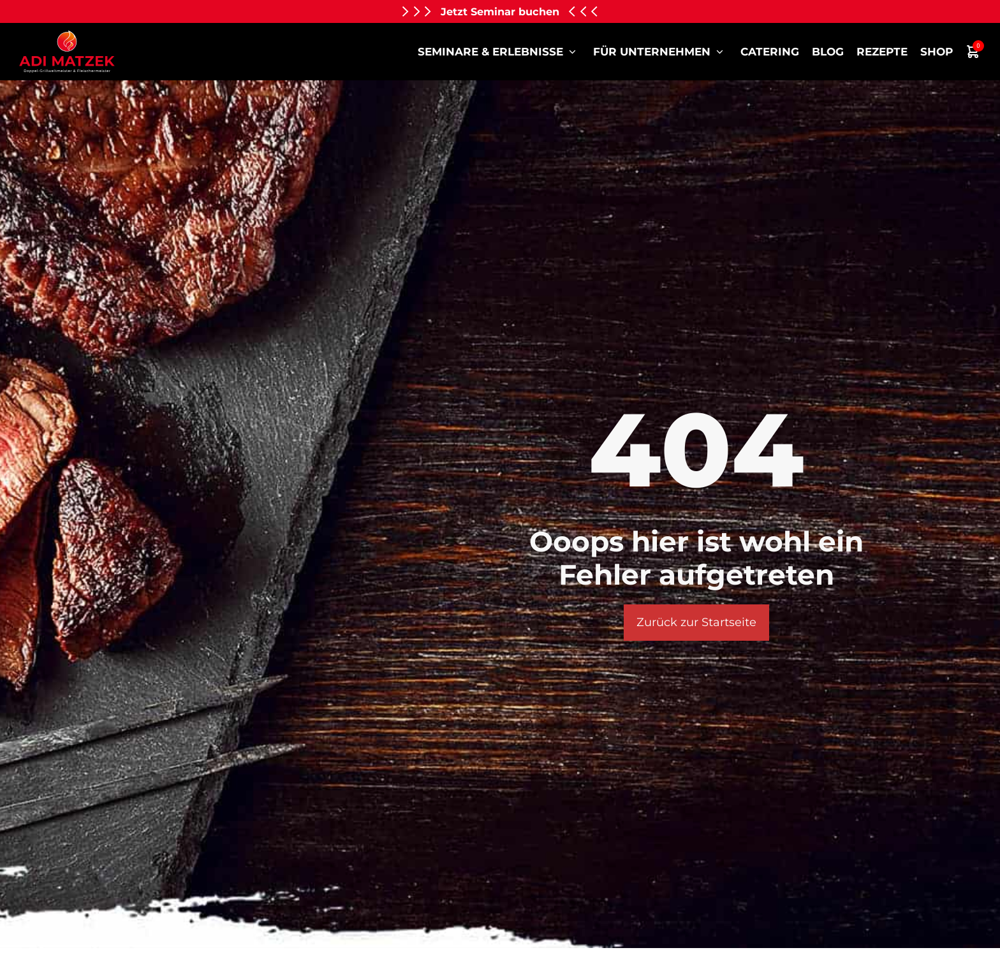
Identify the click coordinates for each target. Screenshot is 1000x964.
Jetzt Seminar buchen (500, 11)
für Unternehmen (660, 51)
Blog (828, 51)
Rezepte (882, 51)
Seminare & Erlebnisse (499, 51)
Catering (769, 51)
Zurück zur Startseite (696, 622)
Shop (936, 51)
